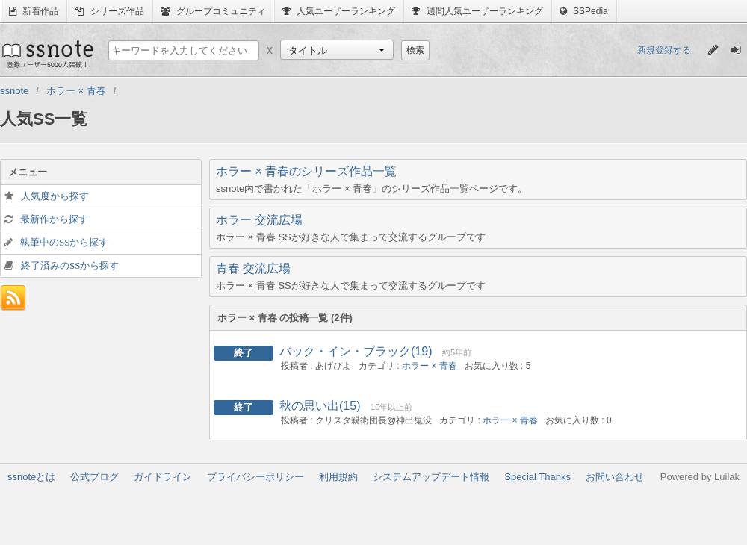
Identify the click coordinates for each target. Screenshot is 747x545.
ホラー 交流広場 (259, 220)
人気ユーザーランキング (338, 11)
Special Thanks (537, 476)
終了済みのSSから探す (70, 265)
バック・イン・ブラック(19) (355, 351)
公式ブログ (94, 476)
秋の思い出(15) (319, 405)
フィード (13, 298)
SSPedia (584, 11)
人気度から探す (55, 196)
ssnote (46, 54)
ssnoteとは (31, 476)
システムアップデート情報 (431, 476)
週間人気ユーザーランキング (477, 11)
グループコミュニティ (213, 11)
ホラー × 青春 (429, 366)
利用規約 (338, 476)
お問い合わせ (615, 476)
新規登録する (664, 50)
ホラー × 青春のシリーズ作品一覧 (306, 171)
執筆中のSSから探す (64, 242)
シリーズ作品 (109, 11)
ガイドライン (163, 476)
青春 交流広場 (253, 268)
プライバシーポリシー (255, 476)
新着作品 (33, 11)
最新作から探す (54, 219)
